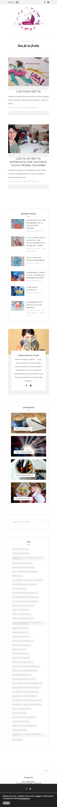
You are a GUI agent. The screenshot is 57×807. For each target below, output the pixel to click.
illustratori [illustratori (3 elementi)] (19, 589)
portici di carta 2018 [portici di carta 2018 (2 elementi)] (23, 662)
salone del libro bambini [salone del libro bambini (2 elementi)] (25, 692)
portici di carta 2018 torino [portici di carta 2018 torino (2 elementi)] (26, 666)
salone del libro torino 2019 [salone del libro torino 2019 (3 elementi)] (27, 704)
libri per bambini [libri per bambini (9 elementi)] (22, 614)
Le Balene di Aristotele (32, 289)
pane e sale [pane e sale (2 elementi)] (19, 649)
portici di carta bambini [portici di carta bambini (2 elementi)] (25, 670)
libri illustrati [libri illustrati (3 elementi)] (20, 610)
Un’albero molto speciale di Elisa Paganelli (34, 304)
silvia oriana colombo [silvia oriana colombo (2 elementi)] (24, 717)
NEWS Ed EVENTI (23, 429)
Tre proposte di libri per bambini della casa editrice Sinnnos (36, 224)
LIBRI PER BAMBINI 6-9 (34, 231)
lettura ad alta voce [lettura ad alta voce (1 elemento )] (23, 606)
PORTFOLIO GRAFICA (24, 475)
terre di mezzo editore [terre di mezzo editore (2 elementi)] (24, 726)
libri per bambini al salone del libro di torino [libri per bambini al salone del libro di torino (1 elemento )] (27, 623)
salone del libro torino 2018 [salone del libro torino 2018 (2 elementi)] (27, 700)
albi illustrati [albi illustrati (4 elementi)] (20, 549)
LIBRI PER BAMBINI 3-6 (31, 107)
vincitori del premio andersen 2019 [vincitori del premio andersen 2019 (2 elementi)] (27, 734)
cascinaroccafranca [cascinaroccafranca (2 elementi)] (23, 567)
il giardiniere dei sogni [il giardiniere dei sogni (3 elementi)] (25, 584)
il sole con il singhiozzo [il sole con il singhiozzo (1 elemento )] (25, 601)
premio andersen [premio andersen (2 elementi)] (22, 675)
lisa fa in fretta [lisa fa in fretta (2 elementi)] (21, 637)
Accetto (6, 803)
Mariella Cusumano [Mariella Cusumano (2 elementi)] (23, 641)
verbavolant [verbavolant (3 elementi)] (20, 730)
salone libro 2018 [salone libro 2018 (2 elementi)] (22, 709)
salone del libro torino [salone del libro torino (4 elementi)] (25, 696)
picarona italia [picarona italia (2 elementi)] (21, 654)
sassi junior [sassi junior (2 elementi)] (19, 713)
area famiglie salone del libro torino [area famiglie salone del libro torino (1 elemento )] (27, 558)
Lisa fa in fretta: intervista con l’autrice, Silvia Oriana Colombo (28, 162)
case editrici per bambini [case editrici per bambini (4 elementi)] (25, 572)
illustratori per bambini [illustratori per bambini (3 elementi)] (25, 593)
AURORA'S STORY (23, 499)
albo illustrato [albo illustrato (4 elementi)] (21, 553)
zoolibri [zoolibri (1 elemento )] (17, 740)
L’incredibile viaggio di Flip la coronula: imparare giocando (35, 275)
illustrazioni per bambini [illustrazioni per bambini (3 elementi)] (25, 597)
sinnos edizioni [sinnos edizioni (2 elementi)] (21, 721)
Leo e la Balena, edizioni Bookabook (35, 259)
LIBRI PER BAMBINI (15, 107)
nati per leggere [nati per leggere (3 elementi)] (22, 645)
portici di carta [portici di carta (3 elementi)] (21, 658)
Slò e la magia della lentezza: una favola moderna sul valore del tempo (36, 242)
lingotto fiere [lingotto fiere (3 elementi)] (20, 632)
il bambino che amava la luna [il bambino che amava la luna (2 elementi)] (27, 580)
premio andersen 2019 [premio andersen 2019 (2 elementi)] (24, 679)
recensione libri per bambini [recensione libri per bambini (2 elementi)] (27, 683)
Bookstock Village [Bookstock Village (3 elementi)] (22, 563)
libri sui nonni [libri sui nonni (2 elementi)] (20, 628)
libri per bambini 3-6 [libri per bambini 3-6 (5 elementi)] (23, 618)
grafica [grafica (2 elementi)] (17, 576)
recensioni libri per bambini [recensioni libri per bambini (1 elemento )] (27, 687)
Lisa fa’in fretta (28, 91)
